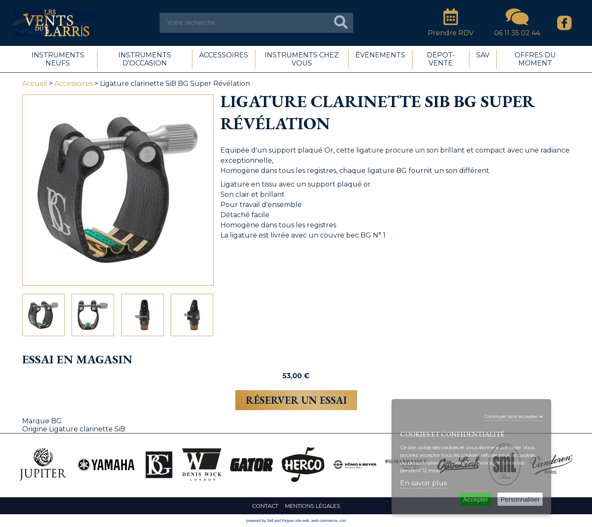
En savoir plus (423, 483)
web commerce (324, 520)
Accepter (475, 499)
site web (302, 520)
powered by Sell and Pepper (270, 520)
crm (343, 520)
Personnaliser (520, 499)
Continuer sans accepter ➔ (513, 416)
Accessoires (73, 83)
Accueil (34, 83)
